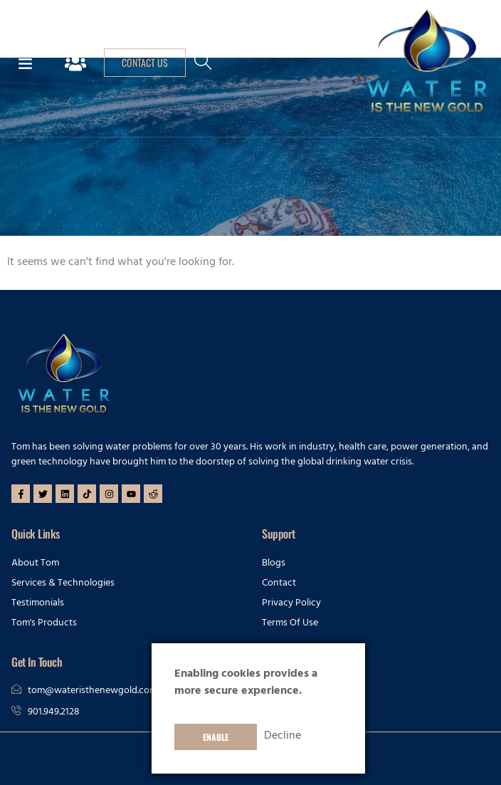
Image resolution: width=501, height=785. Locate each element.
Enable (215, 737)
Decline (282, 736)
